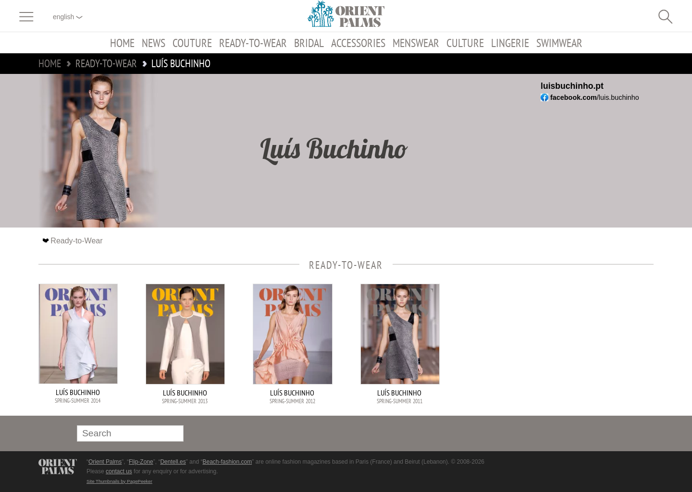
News (153, 42)
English (68, 17)
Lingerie (510, 42)
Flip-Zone (141, 461)
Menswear (416, 42)
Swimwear (559, 42)
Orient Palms (105, 461)
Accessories (358, 42)
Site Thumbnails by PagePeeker (119, 481)
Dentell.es (172, 461)
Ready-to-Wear (253, 42)
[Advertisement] (586, 348)
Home (122, 42)
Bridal (309, 42)
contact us (119, 471)
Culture (465, 42)
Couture (192, 42)
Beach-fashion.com (227, 461)
